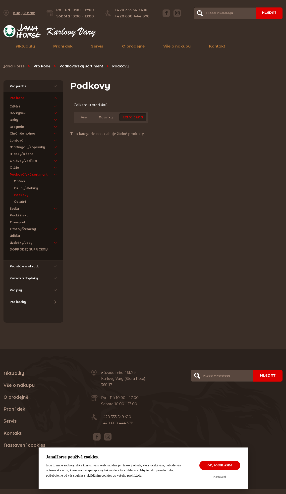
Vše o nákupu (177, 46)
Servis (97, 46)
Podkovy (120, 66)
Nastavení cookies (24, 450)
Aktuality (25, 46)
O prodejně (133, 46)
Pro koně (42, 66)
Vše (84, 117)
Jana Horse (14, 66)
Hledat (268, 13)
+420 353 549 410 (129, 10)
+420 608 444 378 (130, 16)
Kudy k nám (24, 13)
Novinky (106, 117)
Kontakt (217, 46)
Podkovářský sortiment (81, 66)
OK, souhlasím (219, 465)
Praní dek (63, 46)
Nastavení (219, 477)
